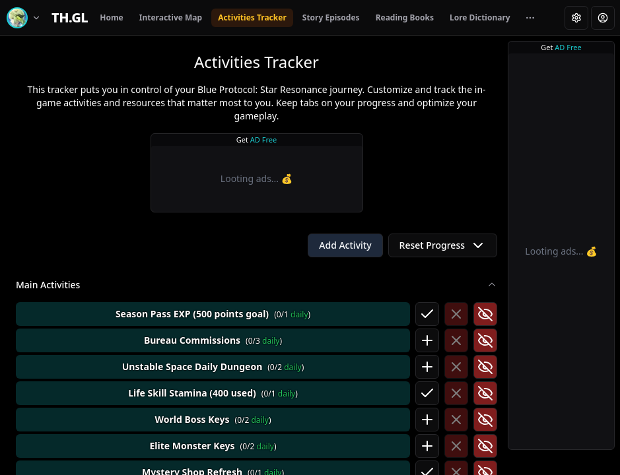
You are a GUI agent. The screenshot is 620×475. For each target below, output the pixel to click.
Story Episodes (331, 17)
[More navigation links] (530, 18)
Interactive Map (170, 17)
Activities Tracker (252, 17)
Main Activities (256, 284)
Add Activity (345, 245)
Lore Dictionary (480, 17)
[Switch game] (25, 18)
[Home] (70, 18)
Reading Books (405, 17)
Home (111, 17)
